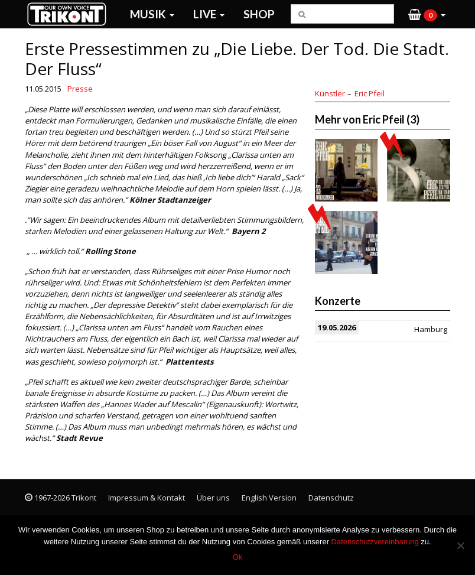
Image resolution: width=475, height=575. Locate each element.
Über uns (213, 497)
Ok (238, 557)
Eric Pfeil (369, 93)
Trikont (70, 14)
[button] (427, 14)
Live (209, 14)
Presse (80, 88)
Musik (152, 14)
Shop (259, 14)
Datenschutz (331, 497)
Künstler (330, 93)
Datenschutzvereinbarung (375, 541)
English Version (269, 497)
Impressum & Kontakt (146, 497)
